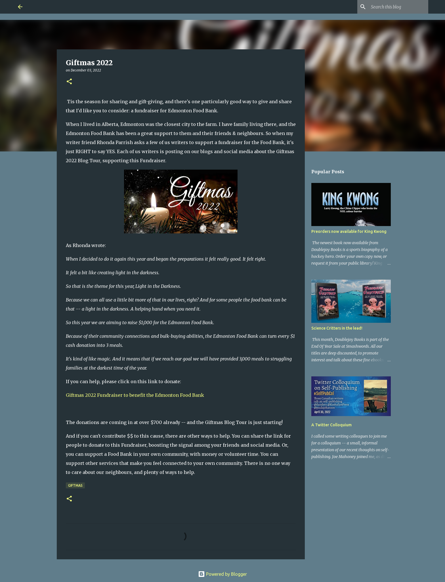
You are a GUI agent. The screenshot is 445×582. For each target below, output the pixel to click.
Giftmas (75, 485)
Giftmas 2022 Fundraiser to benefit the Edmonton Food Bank (135, 395)
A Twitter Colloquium (331, 425)
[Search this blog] (398, 7)
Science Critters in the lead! (336, 328)
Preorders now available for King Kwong (349, 231)
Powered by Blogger (222, 574)
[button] (69, 82)
